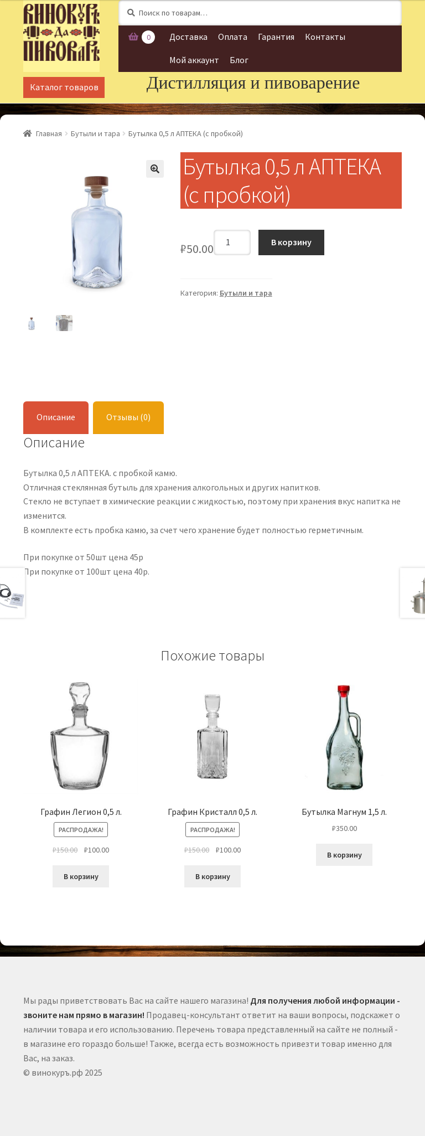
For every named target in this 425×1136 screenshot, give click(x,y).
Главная (49, 133)
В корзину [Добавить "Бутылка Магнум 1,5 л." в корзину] (344, 855)
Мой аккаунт (194, 59)
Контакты (325, 36)
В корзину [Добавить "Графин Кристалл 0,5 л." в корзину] (212, 876)
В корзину (291, 241)
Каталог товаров (64, 86)
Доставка (188, 36)
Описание (56, 416)
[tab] (56, 417)
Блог (239, 59)
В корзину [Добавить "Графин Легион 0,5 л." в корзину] (81, 876)
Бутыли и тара (95, 133)
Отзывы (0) (128, 416)
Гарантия (276, 36)
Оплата (232, 36)
